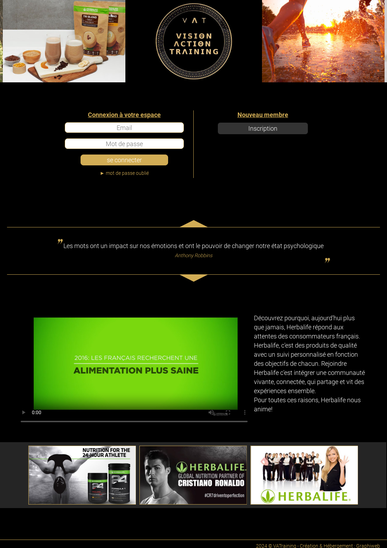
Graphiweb (368, 544)
